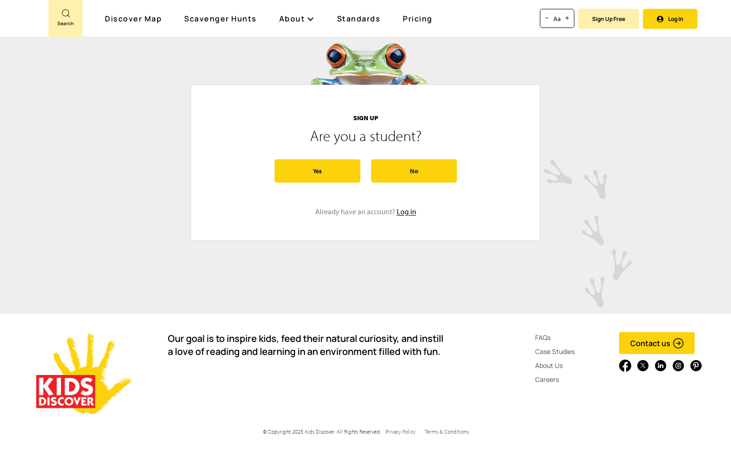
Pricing (418, 19)
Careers (547, 379)
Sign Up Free (608, 19)
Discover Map (134, 18)
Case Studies (555, 351)
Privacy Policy (400, 431)
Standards (359, 19)
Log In (670, 19)
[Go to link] (24, 23)
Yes (317, 171)
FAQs (543, 337)
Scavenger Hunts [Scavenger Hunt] (221, 19)
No (414, 171)
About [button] (297, 19)
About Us (549, 365)
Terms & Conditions (447, 431)
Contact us (657, 343)
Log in (406, 211)
